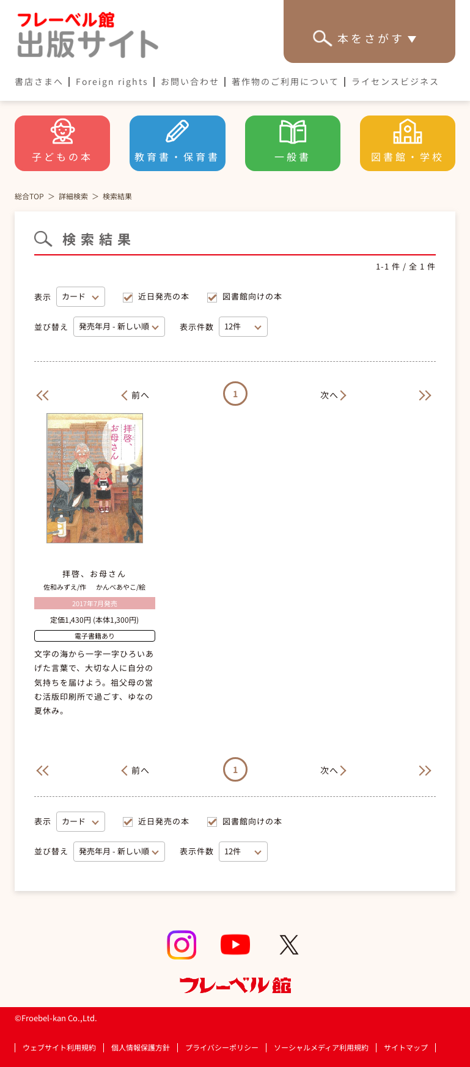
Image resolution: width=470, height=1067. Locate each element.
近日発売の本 (163, 296)
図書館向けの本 (252, 296)
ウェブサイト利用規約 (59, 1047)
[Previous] (40, 394)
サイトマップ (406, 1047)
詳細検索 (73, 196)
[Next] (335, 394)
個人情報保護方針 (140, 1047)
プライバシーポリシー (222, 1047)
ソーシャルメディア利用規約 (321, 1047)
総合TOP (29, 196)
